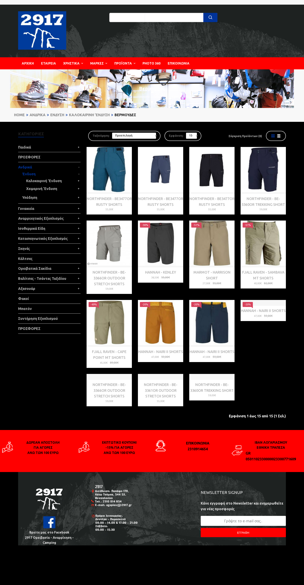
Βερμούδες (125, 115)
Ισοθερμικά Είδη (31, 228)
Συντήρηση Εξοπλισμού (38, 318)
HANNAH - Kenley (160, 267)
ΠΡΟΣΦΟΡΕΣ (29, 157)
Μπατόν (25, 309)
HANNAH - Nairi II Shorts (160, 342)
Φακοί (23, 299)
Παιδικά (24, 147)
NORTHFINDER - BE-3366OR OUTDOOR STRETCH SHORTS (109, 273)
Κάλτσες (25, 259)
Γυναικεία (26, 208)
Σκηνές (24, 248)
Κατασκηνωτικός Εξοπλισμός (43, 238)
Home (19, 115)
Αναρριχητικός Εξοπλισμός (41, 218)
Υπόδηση (29, 197)
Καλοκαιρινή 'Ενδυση (89, 115)
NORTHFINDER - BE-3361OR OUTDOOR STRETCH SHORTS (160, 416)
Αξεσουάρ (26, 288)
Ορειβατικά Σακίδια (34, 268)
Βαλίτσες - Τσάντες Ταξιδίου (42, 278)
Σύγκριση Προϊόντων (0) (245, 136)
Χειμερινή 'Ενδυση (41, 189)
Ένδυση (57, 115)
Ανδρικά (37, 115)
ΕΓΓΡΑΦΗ (243, 558)
